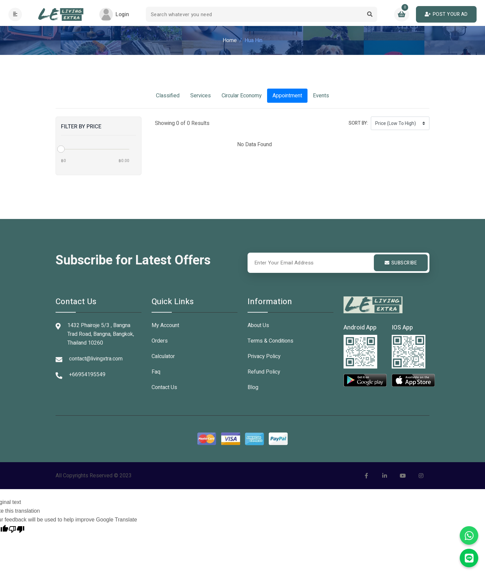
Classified (168, 96)
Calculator (163, 356)
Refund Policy (264, 372)
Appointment (287, 96)
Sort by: (358, 123)
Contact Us (164, 387)
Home (230, 40)
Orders (160, 341)
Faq (156, 372)
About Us (258, 325)
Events (321, 96)
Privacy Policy (264, 356)
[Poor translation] (16, 528)
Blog (253, 387)
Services (200, 96)
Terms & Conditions (270, 341)
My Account (165, 325)
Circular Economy (242, 96)
